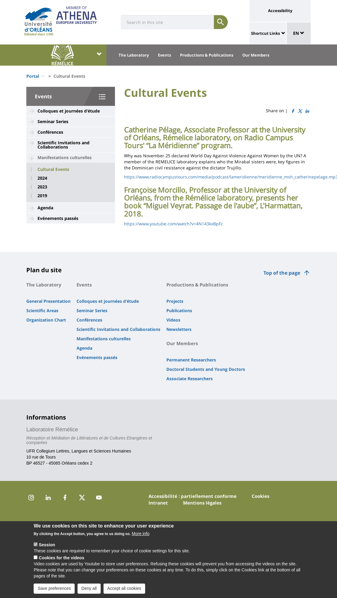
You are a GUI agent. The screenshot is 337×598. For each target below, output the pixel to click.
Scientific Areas (42, 310)
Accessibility (280, 10)
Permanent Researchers (191, 360)
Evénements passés (58, 218)
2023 (42, 187)
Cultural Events (53, 169)
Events (164, 55)
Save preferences (54, 589)
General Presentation (48, 301)
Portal (32, 76)
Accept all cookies (124, 589)
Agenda (45, 208)
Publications (179, 310)
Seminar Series (53, 121)
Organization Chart (46, 320)
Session (47, 546)
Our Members (255, 55)
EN (298, 33)
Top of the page (281, 273)
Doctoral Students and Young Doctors (205, 369)
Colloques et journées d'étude (69, 111)
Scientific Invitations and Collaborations (64, 145)
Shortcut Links (265, 33)
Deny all (89, 589)
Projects (174, 301)
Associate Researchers (189, 378)
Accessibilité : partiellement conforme (193, 496)
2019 (42, 196)
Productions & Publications (206, 55)
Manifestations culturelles (65, 157)
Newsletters (178, 329)
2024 (42, 178)
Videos (173, 320)
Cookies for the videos (61, 559)
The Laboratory (134, 55)
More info (140, 534)
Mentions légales (202, 503)
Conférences (50, 132)
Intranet (158, 503)
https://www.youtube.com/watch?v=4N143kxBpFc (173, 224)
